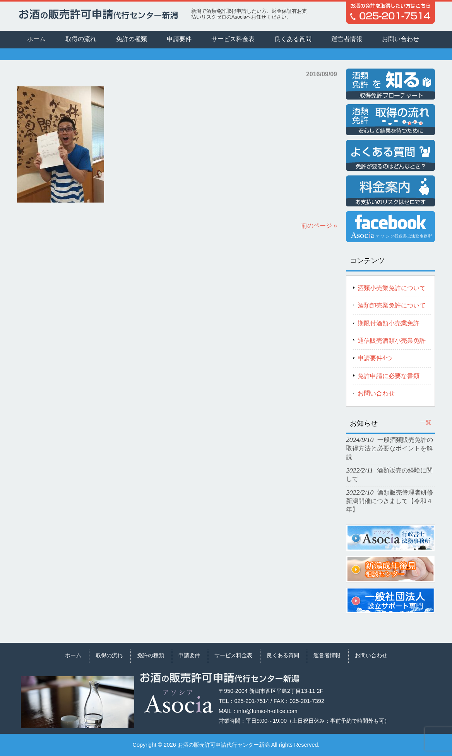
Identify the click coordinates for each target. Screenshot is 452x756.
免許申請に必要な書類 (388, 376)
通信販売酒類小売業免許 (392, 340)
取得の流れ (109, 655)
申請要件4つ (375, 358)
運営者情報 (327, 655)
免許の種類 (150, 655)
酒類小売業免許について (392, 288)
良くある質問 (283, 655)
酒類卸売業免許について (392, 305)
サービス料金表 (233, 655)
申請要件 (189, 655)
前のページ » (319, 225)
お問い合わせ (376, 393)
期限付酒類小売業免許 (388, 323)
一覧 (425, 422)
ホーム (73, 655)
